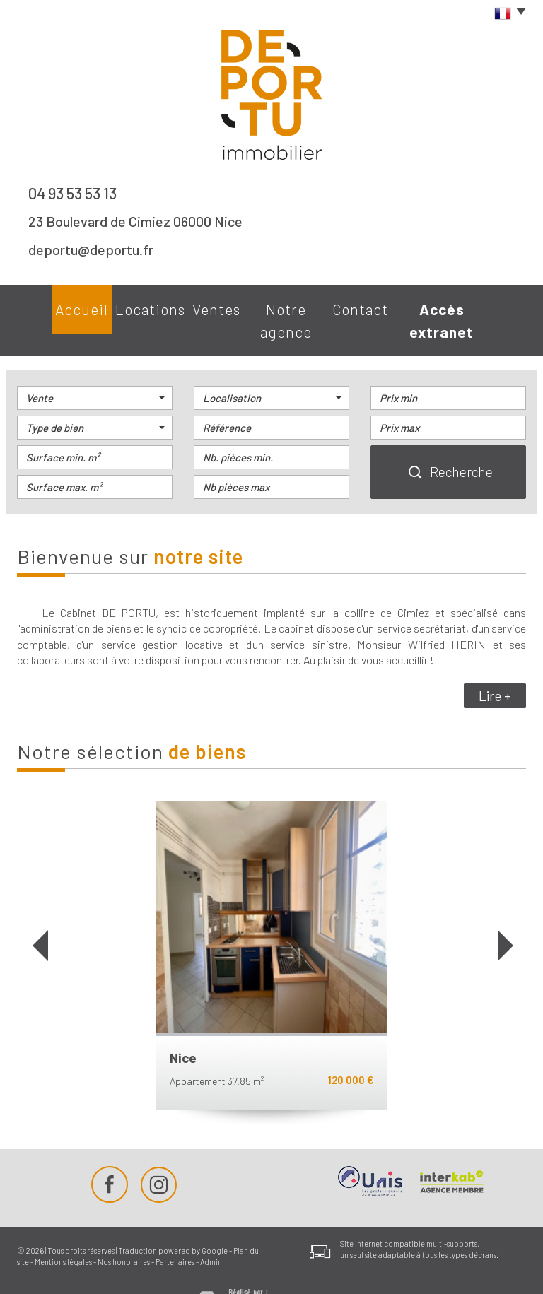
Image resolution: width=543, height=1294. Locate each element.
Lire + (495, 666)
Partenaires (175, 1232)
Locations (127, 306)
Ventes (203, 306)
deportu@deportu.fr (90, 249)
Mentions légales (63, 1232)
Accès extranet (468, 306)
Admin (211, 1232)
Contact (372, 306)
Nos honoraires (124, 1232)
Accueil (51, 306)
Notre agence (286, 306)
